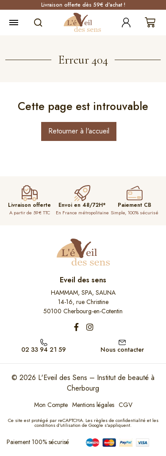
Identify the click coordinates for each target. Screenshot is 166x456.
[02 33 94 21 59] (43, 341)
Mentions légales (93, 404)
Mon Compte (51, 404)
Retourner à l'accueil (78, 131)
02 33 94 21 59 (43, 349)
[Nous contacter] (122, 341)
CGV (125, 404)
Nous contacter (122, 349)
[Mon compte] (126, 22)
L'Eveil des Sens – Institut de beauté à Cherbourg (96, 382)
